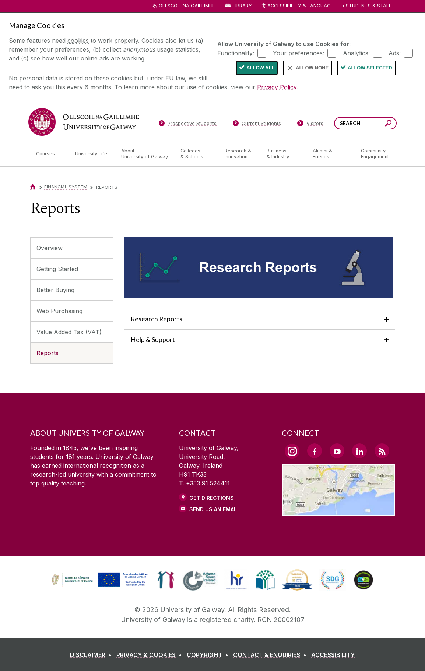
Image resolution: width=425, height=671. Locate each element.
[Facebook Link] (314, 450)
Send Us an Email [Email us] (213, 509)
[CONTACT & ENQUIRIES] (271, 654)
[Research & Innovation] (240, 154)
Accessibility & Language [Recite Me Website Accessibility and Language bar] (297, 6)
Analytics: (356, 52)
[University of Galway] (83, 122)
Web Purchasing (59, 311)
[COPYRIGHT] (209, 654)
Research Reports (156, 319)
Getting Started (57, 269)
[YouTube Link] (337, 450)
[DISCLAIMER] (92, 654)
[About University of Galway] (145, 154)
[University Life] (92, 154)
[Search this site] (388, 124)
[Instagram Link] (292, 451)
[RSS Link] (382, 450)
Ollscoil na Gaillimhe (187, 5)
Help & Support (153, 339)
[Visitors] (310, 124)
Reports (47, 353)
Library (242, 5)
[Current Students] (257, 124)
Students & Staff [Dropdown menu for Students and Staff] (368, 5)
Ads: (395, 52)
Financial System (65, 187)
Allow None (312, 67)
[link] (98, 580)
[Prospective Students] (187, 124)
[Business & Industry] (283, 154)
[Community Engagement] (375, 154)
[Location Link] (338, 512)
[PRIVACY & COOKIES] (150, 654)
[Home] (32, 187)
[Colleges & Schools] (197, 154)
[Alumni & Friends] (331, 154)
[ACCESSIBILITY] (333, 654)
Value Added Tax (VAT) (69, 332)
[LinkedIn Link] (359, 450)
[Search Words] (365, 123)
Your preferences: (298, 52)
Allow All (260, 67)
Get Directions (211, 498)
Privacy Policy (276, 87)
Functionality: (235, 52)
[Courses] (49, 154)
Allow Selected (370, 67)
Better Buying (55, 290)
